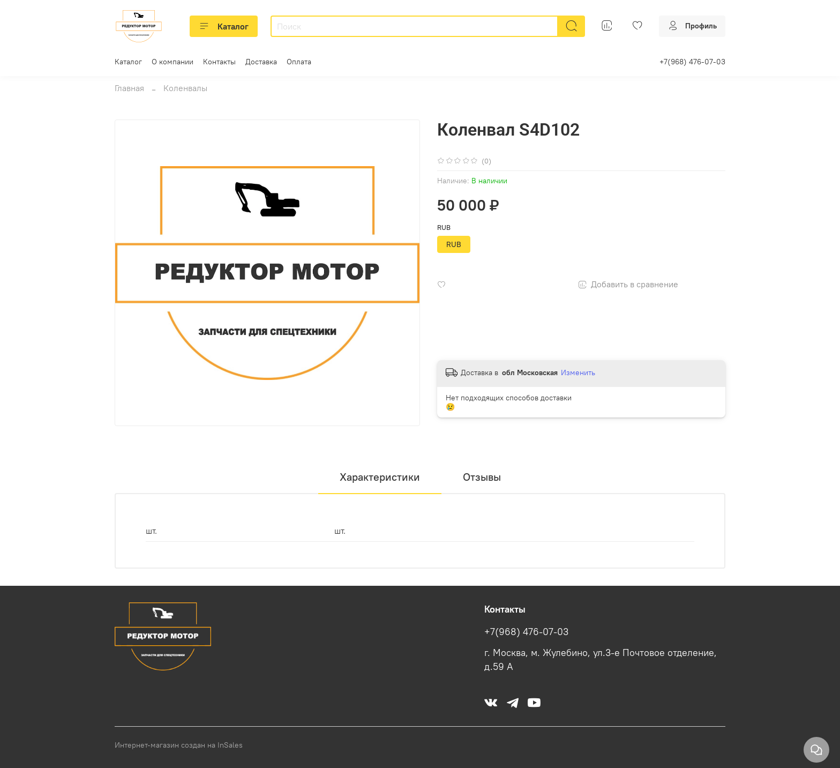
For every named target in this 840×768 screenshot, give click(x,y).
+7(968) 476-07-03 (692, 61)
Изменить (578, 372)
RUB (444, 227)
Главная (129, 88)
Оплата (299, 61)
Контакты (219, 61)
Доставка (261, 61)
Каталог (224, 26)
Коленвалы (185, 88)
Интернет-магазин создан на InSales (179, 745)
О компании (172, 61)
